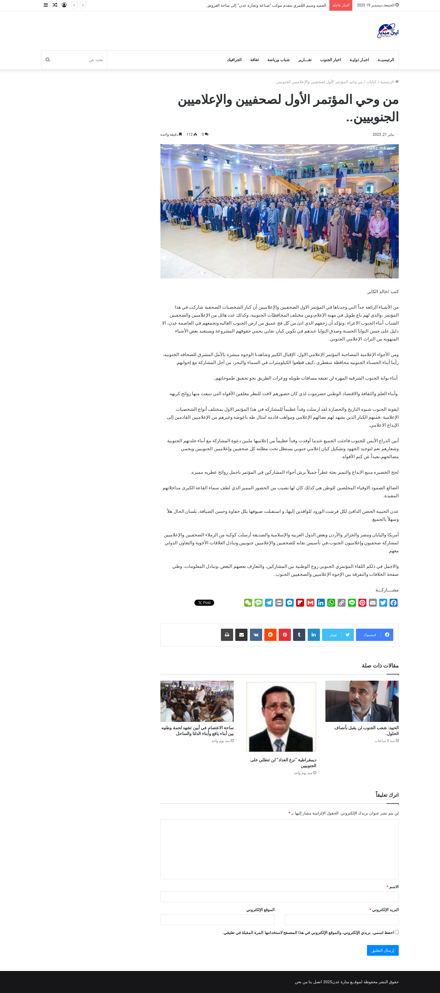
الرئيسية (389, 81)
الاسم (393, 887)
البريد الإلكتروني (384, 909)
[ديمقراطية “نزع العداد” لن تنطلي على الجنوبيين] (279, 717)
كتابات (371, 81)
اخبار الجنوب (330, 59)
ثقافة (254, 59)
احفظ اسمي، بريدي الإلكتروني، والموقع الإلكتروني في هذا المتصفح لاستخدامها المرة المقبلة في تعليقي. (308, 932)
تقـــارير (305, 59)
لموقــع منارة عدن (347, 982)
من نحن (301, 982)
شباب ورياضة (278, 59)
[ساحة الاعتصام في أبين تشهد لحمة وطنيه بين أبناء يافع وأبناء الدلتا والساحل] (197, 701)
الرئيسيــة (386, 59)
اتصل (317, 982)
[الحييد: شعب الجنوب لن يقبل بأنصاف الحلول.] (362, 701)
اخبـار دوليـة (359, 59)
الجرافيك (234, 59)
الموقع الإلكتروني (260, 909)
